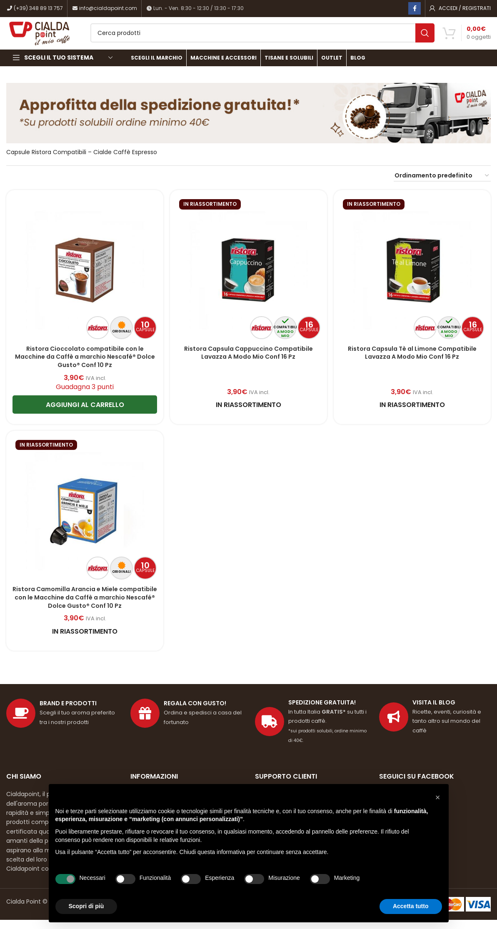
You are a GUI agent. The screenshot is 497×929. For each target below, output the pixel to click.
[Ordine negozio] (442, 186)
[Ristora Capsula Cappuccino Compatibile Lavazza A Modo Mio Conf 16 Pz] (248, 278)
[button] (438, 797)
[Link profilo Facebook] (414, 8)
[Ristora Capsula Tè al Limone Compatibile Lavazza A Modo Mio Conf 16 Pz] (413, 278)
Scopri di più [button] (86, 906)
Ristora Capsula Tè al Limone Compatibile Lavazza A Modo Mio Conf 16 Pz (412, 361)
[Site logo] (51, 38)
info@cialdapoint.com (104, 8)
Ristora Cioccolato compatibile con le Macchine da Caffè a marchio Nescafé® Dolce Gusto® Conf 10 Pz (84, 365)
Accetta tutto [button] (411, 906)
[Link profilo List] (435, 726)
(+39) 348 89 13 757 (34, 8)
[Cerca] (274, 38)
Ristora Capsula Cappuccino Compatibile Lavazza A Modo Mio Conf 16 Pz (248, 361)
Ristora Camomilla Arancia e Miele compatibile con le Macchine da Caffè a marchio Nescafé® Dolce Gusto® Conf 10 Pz (84, 606)
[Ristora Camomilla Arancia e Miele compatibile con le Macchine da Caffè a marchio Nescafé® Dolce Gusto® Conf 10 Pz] (84, 519)
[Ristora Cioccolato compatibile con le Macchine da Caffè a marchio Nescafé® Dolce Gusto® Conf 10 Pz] (84, 278)
